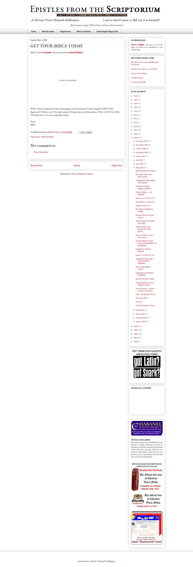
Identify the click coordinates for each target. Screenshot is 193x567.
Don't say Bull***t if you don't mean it (144, 236)
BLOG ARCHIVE (138, 92)
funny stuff (40, 136)
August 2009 (141, 156)
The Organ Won (142, 298)
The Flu (138, 302)
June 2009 (140, 164)
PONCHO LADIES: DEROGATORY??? (144, 187)
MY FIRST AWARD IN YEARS (144, 210)
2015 (136, 115)
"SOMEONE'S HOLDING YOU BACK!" (145, 181)
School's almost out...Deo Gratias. (145, 216)
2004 (136, 341)
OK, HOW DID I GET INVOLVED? (144, 175)
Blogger (111, 561)
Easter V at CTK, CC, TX (145, 255)
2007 (136, 330)
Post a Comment (41, 152)
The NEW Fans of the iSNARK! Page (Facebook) (144, 63)
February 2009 (141, 318)
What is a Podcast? (84, 31)
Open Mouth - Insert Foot (145, 202)
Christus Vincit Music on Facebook (144, 69)
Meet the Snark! (48, 31)
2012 (136, 126)
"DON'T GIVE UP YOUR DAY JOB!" (145, 222)
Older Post (117, 165)
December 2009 (142, 141)
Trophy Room (65, 31)
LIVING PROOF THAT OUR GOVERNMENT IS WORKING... (146, 243)
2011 (136, 130)
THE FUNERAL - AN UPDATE (144, 193)
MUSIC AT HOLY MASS (145, 279)
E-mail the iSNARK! (138, 82)
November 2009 (142, 145)
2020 (136, 96)
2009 (136, 138)
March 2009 (140, 314)
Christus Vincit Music (139, 73)
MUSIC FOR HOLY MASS (146, 171)
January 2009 (141, 321)
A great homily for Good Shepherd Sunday (144, 283)
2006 (136, 334)
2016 (136, 111)
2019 (136, 100)
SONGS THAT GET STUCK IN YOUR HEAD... (143, 229)
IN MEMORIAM (138, 40)
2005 (136, 337)
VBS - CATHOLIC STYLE (145, 294)
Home (33, 31)
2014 (136, 119)
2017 (136, 107)
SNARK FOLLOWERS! (141, 388)
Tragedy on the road (143, 205)
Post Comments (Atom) (82, 173)
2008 (136, 326)
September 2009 (142, 152)
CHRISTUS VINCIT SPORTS (143, 250)
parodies (49, 136)
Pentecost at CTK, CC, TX (145, 198)
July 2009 (139, 160)
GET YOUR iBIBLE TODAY (143, 268)
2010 (136, 134)
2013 (136, 122)
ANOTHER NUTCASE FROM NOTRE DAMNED (144, 261)
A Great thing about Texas (145, 305)
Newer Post (36, 165)
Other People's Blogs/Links (107, 31)
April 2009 (140, 310)
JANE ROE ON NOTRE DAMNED (144, 274)
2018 (136, 103)
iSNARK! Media (137, 78)
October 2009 (141, 148)
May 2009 (140, 168)
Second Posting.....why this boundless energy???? (145, 289)
